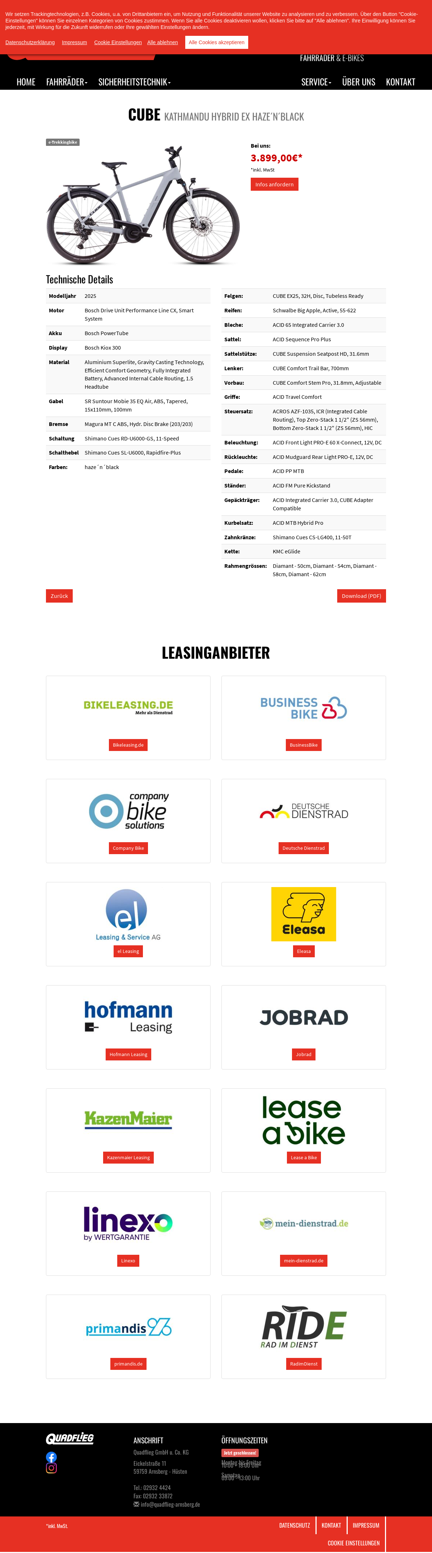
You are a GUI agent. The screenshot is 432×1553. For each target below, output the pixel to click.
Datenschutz (294, 1525)
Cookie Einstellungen (354, 1543)
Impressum (366, 1525)
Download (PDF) (361, 595)
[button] (128, 745)
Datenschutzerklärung (30, 42)
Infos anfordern (274, 184)
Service (316, 81)
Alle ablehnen (162, 42)
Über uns (358, 81)
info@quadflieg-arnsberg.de (170, 1504)
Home (26, 81)
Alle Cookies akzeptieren (217, 42)
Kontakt (400, 81)
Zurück (59, 595)
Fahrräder (67, 81)
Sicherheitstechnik (134, 81)
